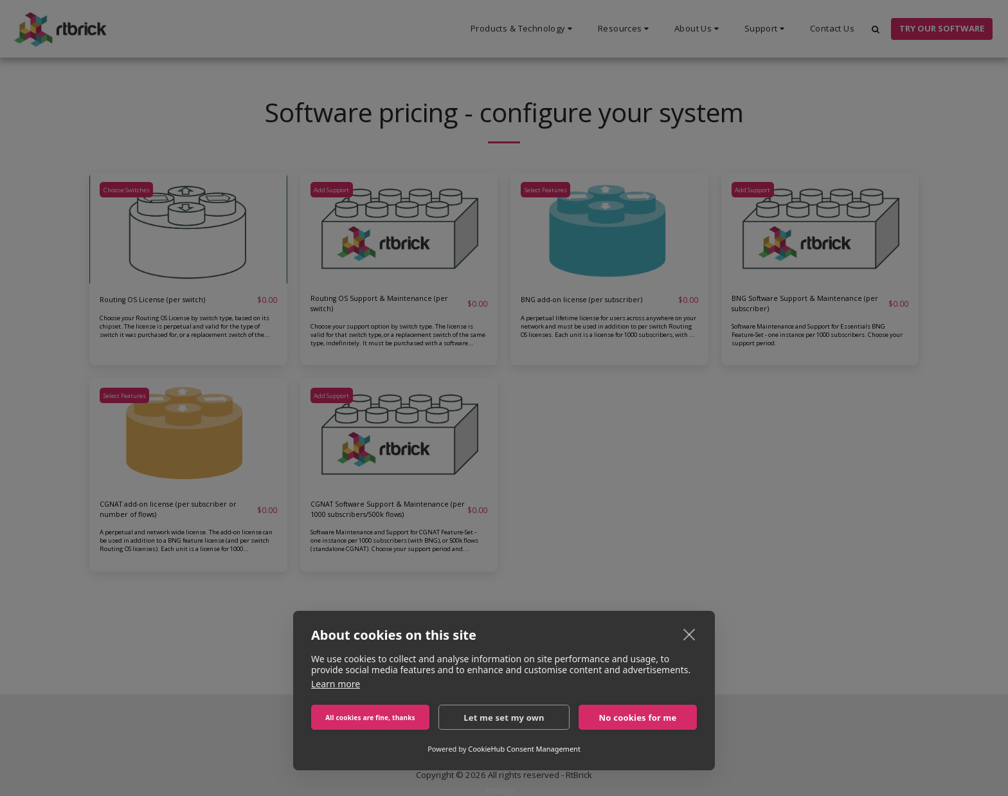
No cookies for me (638, 717)
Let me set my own (504, 717)
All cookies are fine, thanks (370, 717)
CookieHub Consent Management (524, 749)
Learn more (335, 684)
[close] (689, 634)
